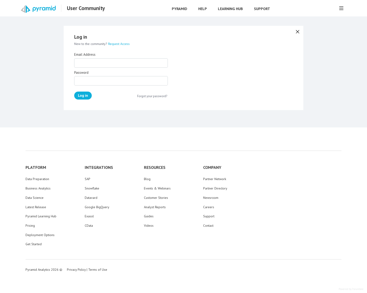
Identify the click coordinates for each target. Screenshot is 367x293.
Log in (83, 95)
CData (89, 225)
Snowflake (92, 188)
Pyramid (179, 9)
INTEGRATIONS (99, 167)
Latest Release (36, 207)
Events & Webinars (157, 188)
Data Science (35, 198)
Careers (208, 207)
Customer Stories (156, 198)
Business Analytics (38, 188)
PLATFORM (36, 167)
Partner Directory (215, 188)
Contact (208, 225)
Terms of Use (97, 269)
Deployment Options (40, 235)
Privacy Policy (76, 269)
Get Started (34, 244)
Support (262, 9)
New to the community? (91, 44)
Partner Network (214, 179)
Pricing (30, 225)
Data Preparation (37, 179)
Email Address (84, 54)
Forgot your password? (152, 96)
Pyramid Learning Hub (41, 216)
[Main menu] (341, 8)
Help (202, 9)
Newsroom (210, 198)
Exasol (89, 216)
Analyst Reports (155, 207)
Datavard (91, 198)
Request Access (119, 44)
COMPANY (212, 167)
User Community (86, 8)
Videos (149, 225)
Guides (149, 216)
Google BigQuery (97, 207)
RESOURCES (154, 167)
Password (81, 72)
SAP (87, 179)
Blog (147, 179)
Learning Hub (230, 9)
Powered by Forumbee (351, 289)
